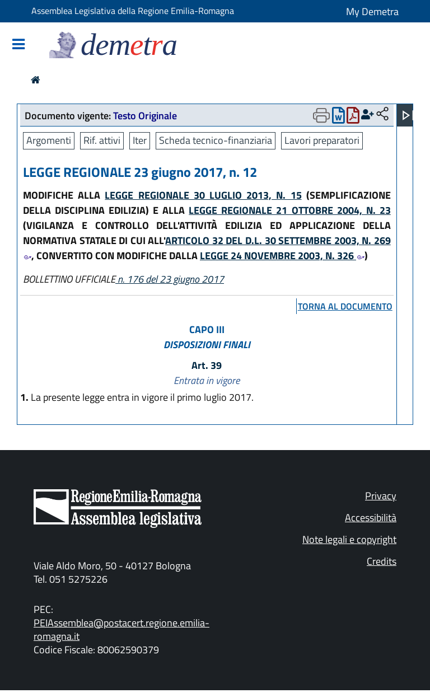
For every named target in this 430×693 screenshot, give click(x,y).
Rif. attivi (101, 140)
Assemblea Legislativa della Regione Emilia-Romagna (132, 10)
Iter (140, 140)
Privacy (380, 495)
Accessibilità (370, 517)
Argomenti (48, 140)
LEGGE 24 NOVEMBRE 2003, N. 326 (282, 255)
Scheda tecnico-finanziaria (215, 140)
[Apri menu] (408, 115)
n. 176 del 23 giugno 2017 (169, 279)
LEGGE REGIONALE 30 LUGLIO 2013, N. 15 (203, 195)
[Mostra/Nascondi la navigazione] (18, 45)
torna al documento (345, 306)
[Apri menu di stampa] (321, 115)
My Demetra (372, 11)
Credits (381, 561)
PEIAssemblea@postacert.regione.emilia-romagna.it (121, 629)
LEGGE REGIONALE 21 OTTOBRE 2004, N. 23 (289, 210)
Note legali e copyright (349, 539)
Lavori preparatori (321, 140)
